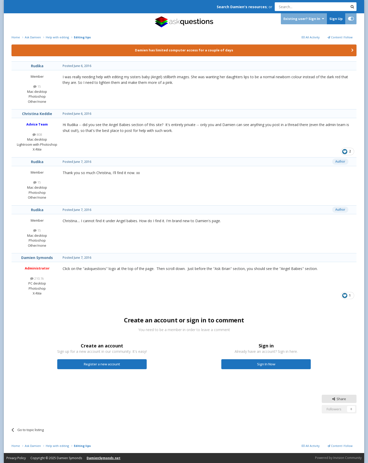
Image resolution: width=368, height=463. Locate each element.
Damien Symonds (37, 257)
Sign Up (336, 18)
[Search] (299, 6)
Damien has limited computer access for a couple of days (184, 50)
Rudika (37, 65)
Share (339, 399)
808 (37, 134)
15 (37, 86)
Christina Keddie (37, 113)
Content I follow (340, 37)
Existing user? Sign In (303, 18)
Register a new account (102, 364)
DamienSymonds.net (103, 458)
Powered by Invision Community (338, 458)
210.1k (37, 278)
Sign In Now (266, 364)
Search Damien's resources (242, 6)
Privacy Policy (16, 458)
